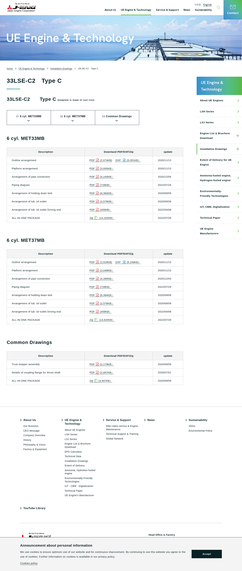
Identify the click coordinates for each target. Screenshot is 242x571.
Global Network (114, 438)
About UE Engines (211, 100)
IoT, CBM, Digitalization (215, 206)
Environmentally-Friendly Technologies (214, 193)
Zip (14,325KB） (102, 217)
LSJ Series (207, 122)
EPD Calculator (73, 451)
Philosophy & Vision (34, 444)
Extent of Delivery (75, 465)
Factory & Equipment (35, 449)
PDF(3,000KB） (102, 168)
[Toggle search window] (219, 7)
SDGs (192, 426)
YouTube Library (34, 508)
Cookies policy (29, 563)
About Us (29, 420)
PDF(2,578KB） (102, 201)
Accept (207, 554)
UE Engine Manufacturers (209, 231)
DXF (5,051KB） (128, 160)
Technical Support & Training (122, 434)
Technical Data (73, 456)
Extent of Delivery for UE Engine (216, 162)
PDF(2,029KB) (101, 262)
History (27, 440)
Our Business (30, 426)
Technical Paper (210, 217)
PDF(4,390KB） (102, 278)
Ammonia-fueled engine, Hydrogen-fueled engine (215, 178)
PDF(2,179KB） (102, 364)
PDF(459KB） (101, 209)
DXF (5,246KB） (128, 262)
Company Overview (34, 435)
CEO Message (31, 430)
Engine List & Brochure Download (215, 135)
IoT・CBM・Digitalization (79, 486)
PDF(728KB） (101, 185)
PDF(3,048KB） (102, 270)
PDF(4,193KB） (102, 176)
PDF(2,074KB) (101, 160)
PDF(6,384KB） (102, 193)
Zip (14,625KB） (102, 319)
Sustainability (198, 420)
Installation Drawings (213, 149)
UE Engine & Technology (73, 422)
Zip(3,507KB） (101, 380)
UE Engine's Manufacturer (79, 495)
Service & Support (118, 420)
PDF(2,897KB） (102, 372)
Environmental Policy (200, 430)
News (151, 420)
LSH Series (207, 111)
